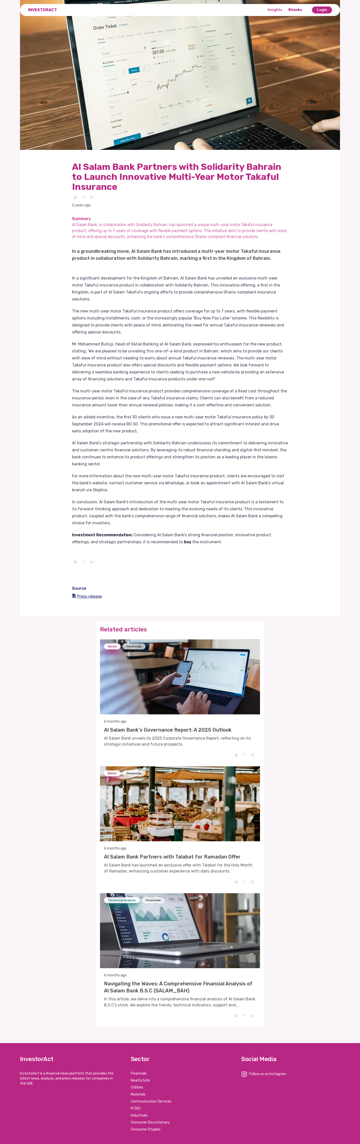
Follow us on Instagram (267, 1074)
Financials (139, 1073)
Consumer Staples (145, 1129)
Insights (275, 10)
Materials (138, 1094)
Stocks (295, 10)
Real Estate (140, 1080)
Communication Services (151, 1101)
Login (322, 10)
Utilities (137, 1087)
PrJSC (136, 1108)
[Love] (83, 197)
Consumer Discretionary (150, 1122)
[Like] (75, 197)
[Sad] (91, 197)
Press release (87, 596)
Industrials (139, 1115)
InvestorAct (42, 9)
